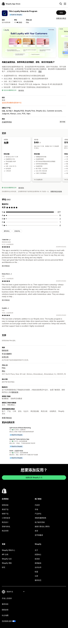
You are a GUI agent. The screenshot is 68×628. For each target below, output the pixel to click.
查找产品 (5, 509)
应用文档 (5, 357)
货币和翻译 (39, 535)
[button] (34, 431)
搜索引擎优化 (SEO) (42, 526)
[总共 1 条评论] (60, 222)
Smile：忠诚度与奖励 (16, 451)
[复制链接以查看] (10, 240)
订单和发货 (6, 518)
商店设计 (5, 522)
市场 (36, 509)
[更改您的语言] (15, 591)
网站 (3, 371)
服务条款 (5, 604)
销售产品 (5, 514)
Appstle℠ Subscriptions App (19, 439)
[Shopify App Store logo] (11, 3)
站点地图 (5, 615)
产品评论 (38, 514)
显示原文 (21, 90)
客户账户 (9, 111)
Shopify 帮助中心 (8, 550)
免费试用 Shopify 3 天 (34, 477)
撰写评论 (7, 231)
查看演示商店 (61, 18)
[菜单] (65, 4)
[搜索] (61, 4)
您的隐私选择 (7, 621)
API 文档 (5, 554)
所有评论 (17, 231)
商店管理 (5, 531)
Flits (27, 22)
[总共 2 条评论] (60, 219)
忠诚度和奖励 (7, 122)
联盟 (36, 572)
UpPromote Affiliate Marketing (20, 428)
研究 (3, 567)
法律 (36, 576)
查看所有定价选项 (56, 191)
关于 (36, 550)
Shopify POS (19, 111)
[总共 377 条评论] (59, 212)
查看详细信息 (7, 418)
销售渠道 (5, 505)
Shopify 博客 (7, 563)
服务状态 (38, 580)
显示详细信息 (6, 266)
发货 (36, 531)
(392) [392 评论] (20, 22)
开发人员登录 (7, 598)
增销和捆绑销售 (40, 518)
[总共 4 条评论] (60, 225)
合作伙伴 (38, 567)
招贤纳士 (38, 554)
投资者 (37, 559)
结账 (3, 111)
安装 (61, 13)
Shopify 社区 (7, 559)
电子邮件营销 (40, 522)
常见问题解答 (7, 354)
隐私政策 (5, 350)
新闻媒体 (38, 563)
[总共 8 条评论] (60, 215)
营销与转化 (6, 526)
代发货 (37, 505)
